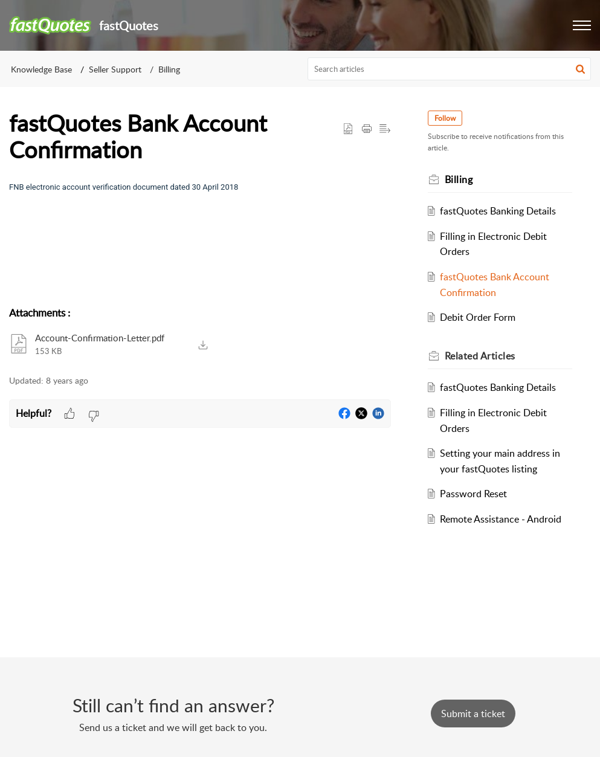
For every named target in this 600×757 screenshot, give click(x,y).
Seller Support (115, 69)
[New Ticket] (473, 713)
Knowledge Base (41, 69)
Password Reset (475, 493)
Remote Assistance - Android (503, 519)
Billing (169, 69)
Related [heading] (482, 355)
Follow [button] (446, 118)
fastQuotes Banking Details (500, 210)
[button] (582, 25)
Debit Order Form (480, 317)
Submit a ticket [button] (473, 713)
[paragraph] (200, 187)
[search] (449, 68)
